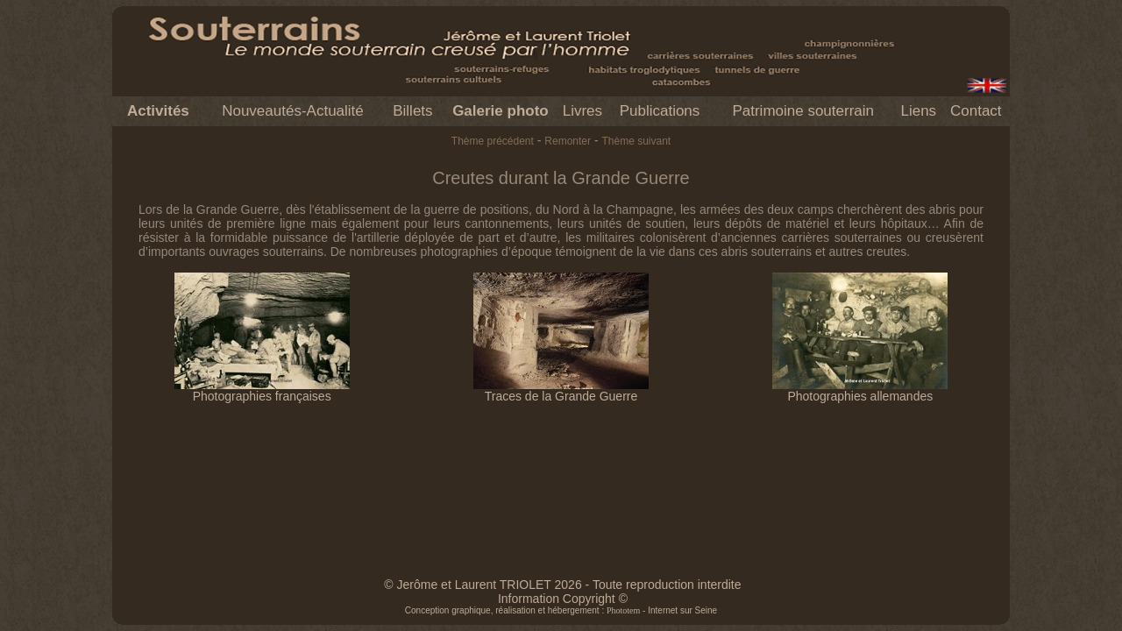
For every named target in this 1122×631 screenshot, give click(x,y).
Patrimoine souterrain (803, 111)
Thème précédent (492, 141)
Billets (412, 111)
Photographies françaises (262, 390)
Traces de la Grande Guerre (561, 390)
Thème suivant (636, 141)
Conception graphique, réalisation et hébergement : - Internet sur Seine (561, 610)
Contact (976, 111)
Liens (918, 111)
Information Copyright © (563, 599)
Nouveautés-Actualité (293, 111)
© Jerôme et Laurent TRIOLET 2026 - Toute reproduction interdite (562, 585)
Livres (582, 111)
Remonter (567, 141)
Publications (660, 111)
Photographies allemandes (860, 390)
